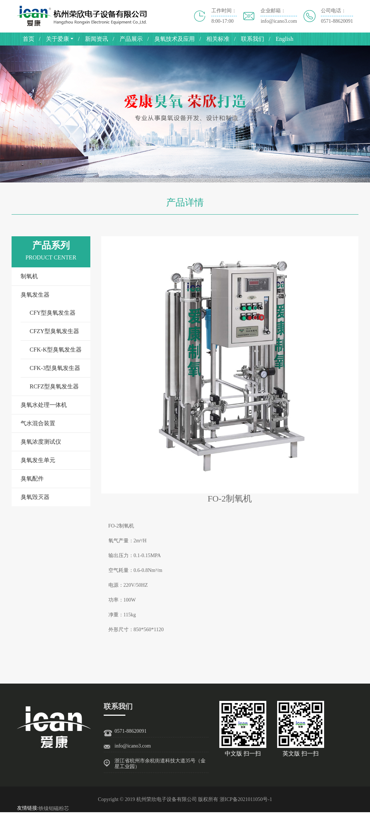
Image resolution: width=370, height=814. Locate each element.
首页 (28, 39)
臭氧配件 (32, 478)
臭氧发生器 (35, 295)
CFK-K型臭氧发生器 (56, 349)
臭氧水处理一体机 (44, 405)
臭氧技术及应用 (174, 39)
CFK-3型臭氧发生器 (55, 368)
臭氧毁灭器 (35, 497)
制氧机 (29, 276)
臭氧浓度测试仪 (41, 442)
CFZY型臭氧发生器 (54, 331)
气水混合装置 (38, 423)
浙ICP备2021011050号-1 (246, 799)
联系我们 (252, 39)
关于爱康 (57, 39)
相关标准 (217, 39)
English (284, 39)
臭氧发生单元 (38, 460)
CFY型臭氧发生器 (53, 313)
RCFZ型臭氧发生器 (54, 386)
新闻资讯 (96, 39)
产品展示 (131, 39)
